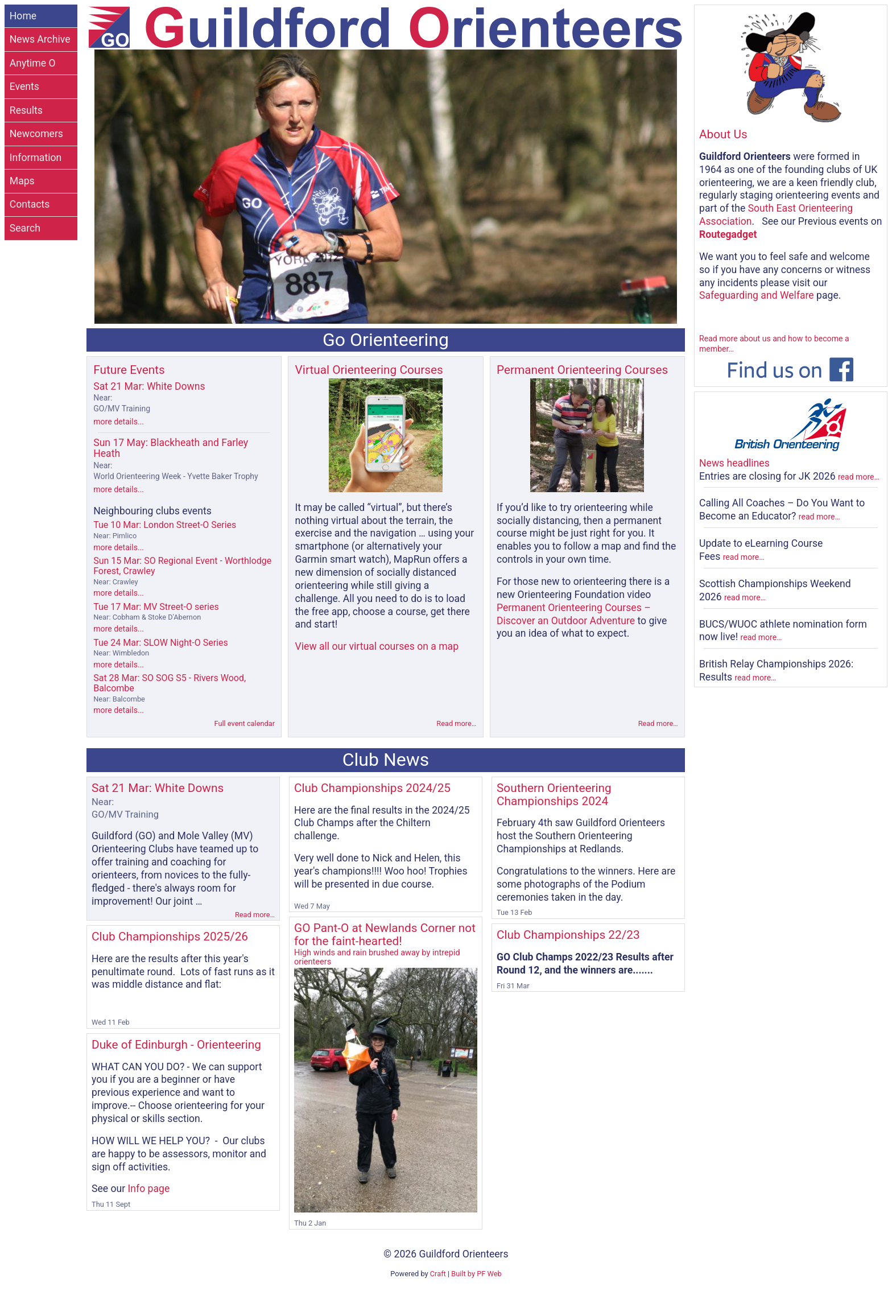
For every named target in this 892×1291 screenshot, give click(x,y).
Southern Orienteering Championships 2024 (554, 794)
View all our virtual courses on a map (377, 646)
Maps (22, 181)
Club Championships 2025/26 (170, 936)
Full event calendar (244, 723)
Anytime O (33, 63)
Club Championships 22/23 (568, 935)
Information (35, 157)
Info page (149, 1188)
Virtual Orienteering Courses (369, 370)
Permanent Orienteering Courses (582, 370)
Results (26, 110)
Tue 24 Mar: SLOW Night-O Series (160, 647)
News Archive (40, 39)
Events (24, 86)
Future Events (129, 370)
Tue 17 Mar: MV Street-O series (156, 611)
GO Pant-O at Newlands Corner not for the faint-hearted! (385, 943)
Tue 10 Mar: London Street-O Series (164, 529)
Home (23, 16)
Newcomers (36, 133)
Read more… (456, 723)
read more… (858, 476)
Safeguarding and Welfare (756, 295)
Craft (438, 1273)
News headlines (734, 463)
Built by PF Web (476, 1273)
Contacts (30, 204)
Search (25, 228)
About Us (723, 134)
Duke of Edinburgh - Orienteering (176, 1044)
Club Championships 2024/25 (372, 788)
